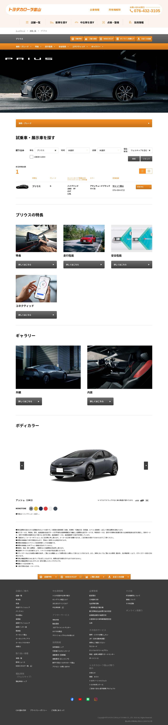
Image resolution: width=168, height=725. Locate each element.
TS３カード (93, 646)
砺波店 (18, 631)
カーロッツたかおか (23, 642)
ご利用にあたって (58, 710)
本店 (17, 603)
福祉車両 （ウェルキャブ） (24, 675)
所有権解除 (115, 9)
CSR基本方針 (94, 599)
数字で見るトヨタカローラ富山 (63, 662)
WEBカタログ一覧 (22, 666)
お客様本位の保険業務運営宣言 (100, 619)
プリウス (19, 38)
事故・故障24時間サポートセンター (102, 654)
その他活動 (130, 603)
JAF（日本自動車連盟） (97, 638)
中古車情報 (57, 590)
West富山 (19, 615)
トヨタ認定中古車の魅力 (61, 595)
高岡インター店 (21, 627)
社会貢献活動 (94, 603)
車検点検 (55, 620)
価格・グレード (22, 46)
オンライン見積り (134, 610)
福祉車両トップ (21, 681)
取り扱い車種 (22, 653)
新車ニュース (20, 662)
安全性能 (62, 46)
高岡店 (18, 619)
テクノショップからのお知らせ (63, 635)
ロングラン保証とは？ (60, 599)
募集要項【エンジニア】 (61, 659)
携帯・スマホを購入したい (98, 634)
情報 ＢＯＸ (94, 677)
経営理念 (92, 595)
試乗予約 (77, 39)
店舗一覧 (19, 595)
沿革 (90, 623)
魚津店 (18, 599)
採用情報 (56, 642)
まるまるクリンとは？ (60, 603)
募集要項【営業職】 (59, 655)
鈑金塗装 (55, 623)
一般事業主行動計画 (96, 607)
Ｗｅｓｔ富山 (118, 186)
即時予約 (144, 187)
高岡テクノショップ (23, 623)
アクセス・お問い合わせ (61, 666)
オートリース (94, 658)
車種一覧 (19, 658)
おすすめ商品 (57, 631)
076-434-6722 (119, 190)
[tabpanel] (84, 81)
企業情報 (94, 9)
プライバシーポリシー (38, 710)
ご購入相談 (91, 39)
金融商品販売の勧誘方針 (98, 615)
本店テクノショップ (23, 607)
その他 (129, 590)
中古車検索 (56, 607)
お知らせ (92, 673)
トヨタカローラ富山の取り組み (101, 667)
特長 (37, 46)
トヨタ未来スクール (96, 684)
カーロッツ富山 (21, 634)
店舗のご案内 (22, 590)
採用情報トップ (58, 647)
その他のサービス (97, 630)
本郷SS (18, 646)
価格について (130, 599)
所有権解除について (133, 595)
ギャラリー (96, 46)
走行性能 (48, 46)
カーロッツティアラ (23, 638)
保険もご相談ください (97, 642)
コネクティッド (78, 46)
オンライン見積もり (125, 39)
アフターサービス (60, 614)
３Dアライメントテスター (61, 627)
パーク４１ (20, 611)
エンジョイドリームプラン (98, 650)
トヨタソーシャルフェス (98, 680)
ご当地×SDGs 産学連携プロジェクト (102, 688)
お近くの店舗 (144, 39)
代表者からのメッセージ (61, 651)
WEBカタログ (106, 39)
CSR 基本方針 (21, 710)
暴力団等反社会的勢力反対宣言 (100, 611)
